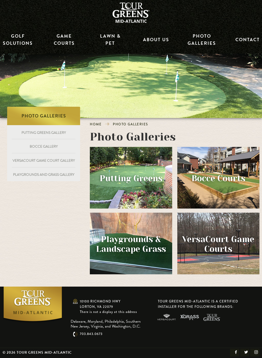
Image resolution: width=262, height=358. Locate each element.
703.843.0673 (91, 334)
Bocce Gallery (44, 146)
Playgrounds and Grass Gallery (43, 174)
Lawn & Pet (108, 40)
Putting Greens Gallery (43, 132)
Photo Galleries (200, 40)
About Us (154, 40)
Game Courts (62, 40)
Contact (246, 40)
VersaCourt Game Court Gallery (44, 160)
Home (96, 124)
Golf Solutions (16, 40)
